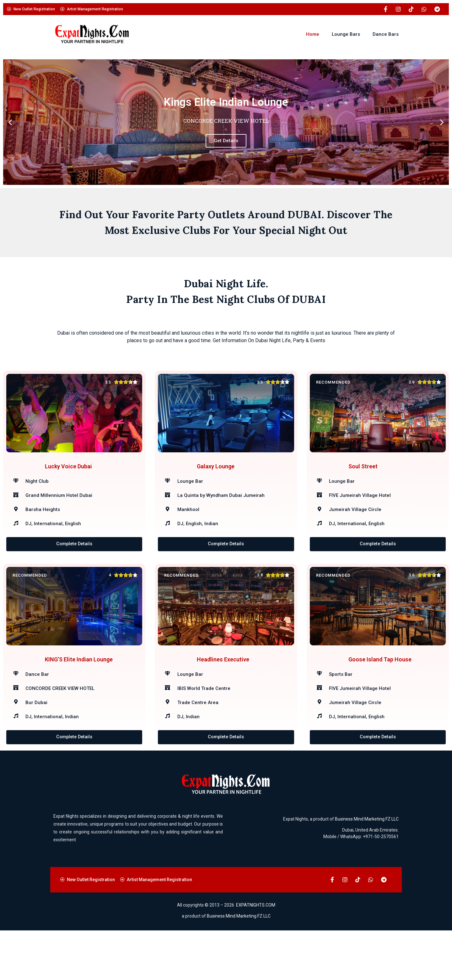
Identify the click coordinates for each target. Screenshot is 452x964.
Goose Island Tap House (380, 684)
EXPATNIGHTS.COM (255, 938)
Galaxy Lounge (215, 474)
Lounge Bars (346, 34)
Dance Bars (386, 34)
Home (312, 34)
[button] (10, 122)
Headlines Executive (223, 684)
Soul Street (363, 474)
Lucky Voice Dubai (68, 474)
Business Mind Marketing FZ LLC (367, 852)
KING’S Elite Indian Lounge (79, 684)
